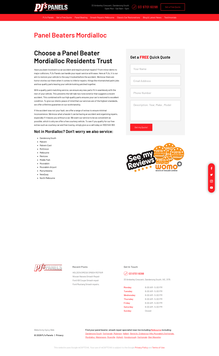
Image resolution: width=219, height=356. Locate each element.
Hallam (126, 333)
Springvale (108, 333)
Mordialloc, (90, 337)
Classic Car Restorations (128, 17)
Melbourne (156, 329)
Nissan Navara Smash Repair (86, 276)
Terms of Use (158, 347)
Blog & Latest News (152, 17)
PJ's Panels (48, 17)
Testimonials (170, 17)
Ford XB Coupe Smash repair (85, 280)
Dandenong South (93, 333)
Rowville (111, 337)
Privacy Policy (141, 347)
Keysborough (130, 337)
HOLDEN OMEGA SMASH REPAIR (87, 272)
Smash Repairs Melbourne (102, 17)
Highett (119, 337)
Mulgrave (117, 333)
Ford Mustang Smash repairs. (85, 284)
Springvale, (169, 333)
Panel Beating (81, 17)
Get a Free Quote (172, 7)
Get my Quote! (141, 127)
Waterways (101, 337)
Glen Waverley (154, 337)
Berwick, (134, 333)
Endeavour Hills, (146, 333)
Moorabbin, (159, 333)
